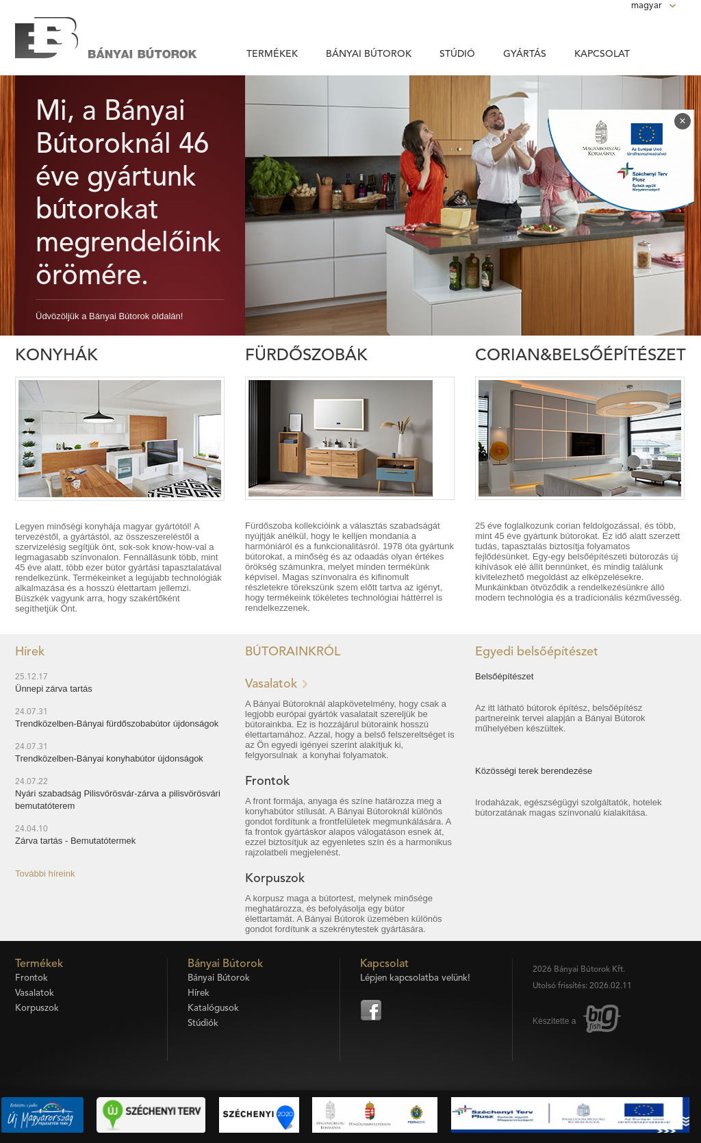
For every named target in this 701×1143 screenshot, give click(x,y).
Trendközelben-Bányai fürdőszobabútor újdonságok (116, 723)
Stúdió (457, 54)
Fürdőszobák (306, 356)
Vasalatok (271, 684)
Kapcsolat (602, 54)
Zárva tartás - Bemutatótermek (75, 841)
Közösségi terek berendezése (533, 771)
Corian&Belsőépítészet (580, 356)
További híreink (45, 873)
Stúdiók (203, 1023)
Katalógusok (213, 1008)
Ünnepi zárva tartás (53, 688)
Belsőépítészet (504, 676)
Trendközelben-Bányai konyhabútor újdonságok (109, 758)
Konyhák (56, 356)
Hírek (198, 993)
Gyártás (524, 54)
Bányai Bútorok (368, 54)
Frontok (267, 781)
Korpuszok (275, 878)
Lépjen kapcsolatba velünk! (415, 978)
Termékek (272, 54)
